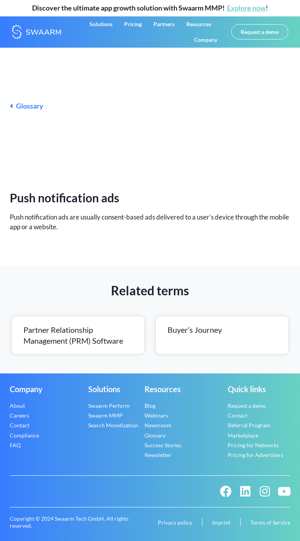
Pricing (133, 24)
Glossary (26, 106)
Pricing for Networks (253, 445)
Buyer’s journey (195, 329)
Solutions (100, 24)
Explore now (246, 8)
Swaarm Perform (109, 405)
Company (205, 39)
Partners (164, 24)
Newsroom (158, 425)
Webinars (156, 415)
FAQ (15, 445)
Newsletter (158, 455)
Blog (150, 405)
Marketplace (243, 435)
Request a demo (247, 405)
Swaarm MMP (105, 415)
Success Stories (163, 445)
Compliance (24, 435)
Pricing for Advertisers (255, 455)
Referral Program (249, 425)
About (17, 405)
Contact (19, 425)
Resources (198, 24)
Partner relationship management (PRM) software (73, 335)
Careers (19, 415)
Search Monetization (113, 425)
